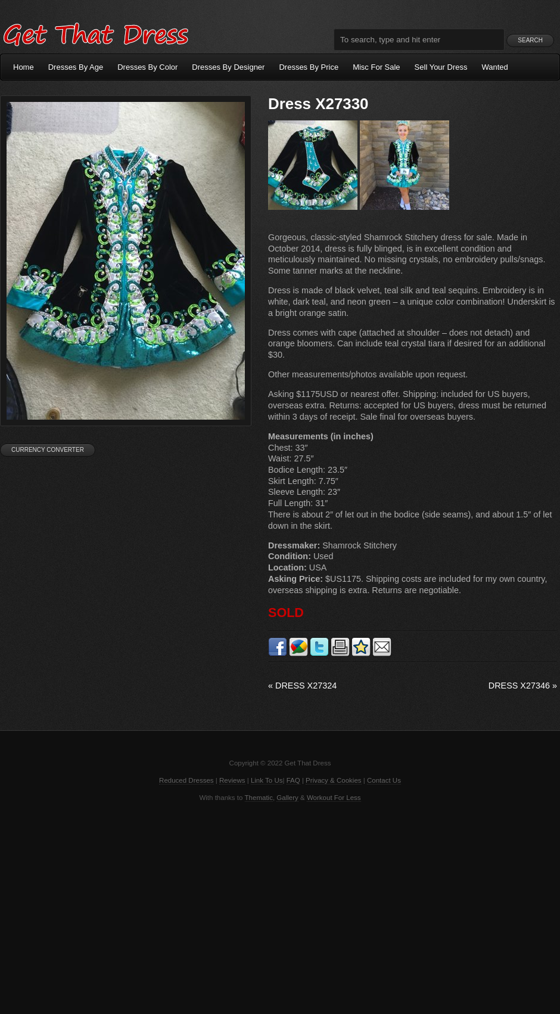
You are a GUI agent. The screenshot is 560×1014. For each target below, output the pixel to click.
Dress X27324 (302, 685)
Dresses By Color (147, 67)
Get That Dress (95, 33)
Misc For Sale (376, 67)
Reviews (232, 780)
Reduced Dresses (186, 780)
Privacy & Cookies (333, 780)
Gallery (287, 797)
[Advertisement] (280, 906)
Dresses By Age (76, 67)
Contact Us (384, 780)
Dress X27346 (523, 685)
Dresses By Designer (228, 67)
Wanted (495, 67)
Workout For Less (334, 797)
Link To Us (267, 780)
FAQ (293, 780)
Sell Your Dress (441, 67)
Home (23, 67)
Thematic (259, 797)
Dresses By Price (308, 67)
